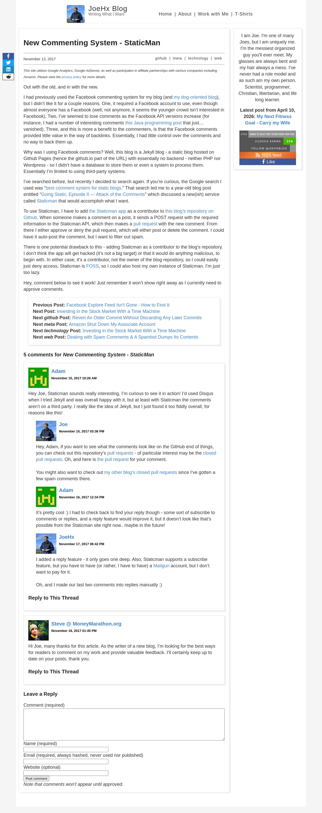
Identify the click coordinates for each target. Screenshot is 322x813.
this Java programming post (153, 122)
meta (177, 58)
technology (198, 58)
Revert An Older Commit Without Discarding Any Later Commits (137, 317)
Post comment (36, 785)
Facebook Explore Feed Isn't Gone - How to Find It (118, 305)
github (161, 58)
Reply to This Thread (53, 598)
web (218, 58)
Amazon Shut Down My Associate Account (112, 324)
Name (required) (40, 749)
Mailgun (161, 565)
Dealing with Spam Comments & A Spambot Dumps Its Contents (132, 337)
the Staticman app (107, 211)
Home (165, 14)
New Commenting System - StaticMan (91, 42)
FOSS (92, 266)
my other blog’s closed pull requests (140, 472)
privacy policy (72, 77)
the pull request (112, 459)
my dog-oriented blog (195, 97)
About (184, 14)
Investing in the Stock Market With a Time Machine (108, 311)
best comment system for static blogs (83, 188)
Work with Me (213, 14)
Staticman (47, 201)
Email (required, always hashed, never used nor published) (83, 761)
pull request (145, 223)
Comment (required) (44, 705)
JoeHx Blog (107, 8)
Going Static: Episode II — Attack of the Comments (93, 194)
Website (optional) (41, 773)
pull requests (120, 453)
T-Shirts (244, 14)
